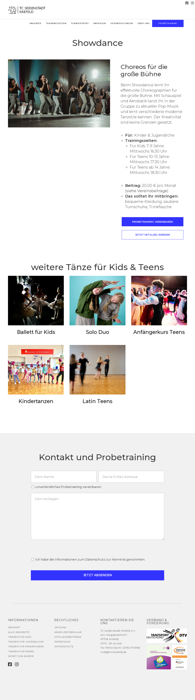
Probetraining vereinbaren (152, 221)
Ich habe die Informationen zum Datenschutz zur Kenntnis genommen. (90, 559)
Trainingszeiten (56, 23)
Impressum (62, 641)
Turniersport (80, 23)
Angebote (36, 23)
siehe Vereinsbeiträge (146, 191)
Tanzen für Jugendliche (26, 641)
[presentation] (59, 548)
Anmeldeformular (68, 632)
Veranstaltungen (121, 23)
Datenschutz (64, 646)
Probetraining (167, 23)
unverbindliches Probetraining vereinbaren (68, 487)
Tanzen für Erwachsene (26, 646)
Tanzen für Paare (21, 651)
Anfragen (99, 23)
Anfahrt (14, 627)
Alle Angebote (19, 632)
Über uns (143, 23)
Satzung (60, 627)
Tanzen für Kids (19, 636)
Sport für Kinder (21, 656)
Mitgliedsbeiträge (68, 636)
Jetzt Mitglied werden (152, 234)
